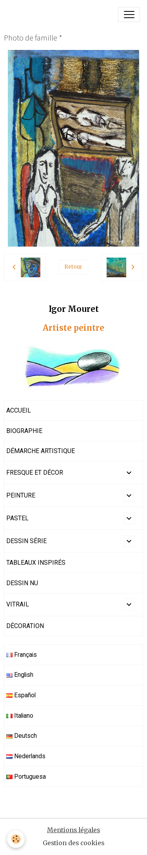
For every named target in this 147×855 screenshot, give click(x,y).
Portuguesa (26, 776)
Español (21, 695)
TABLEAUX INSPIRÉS (35, 562)
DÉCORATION (25, 626)
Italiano (19, 715)
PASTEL (17, 518)
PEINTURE (20, 495)
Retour (73, 267)
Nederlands (25, 756)
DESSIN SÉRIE (26, 541)
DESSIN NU (22, 583)
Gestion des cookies (73, 843)
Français (21, 654)
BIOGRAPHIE (24, 431)
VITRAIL (17, 604)
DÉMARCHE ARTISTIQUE (40, 451)
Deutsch (21, 735)
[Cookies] (16, 839)
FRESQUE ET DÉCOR (34, 472)
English (19, 674)
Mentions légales (73, 830)
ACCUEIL (18, 410)
